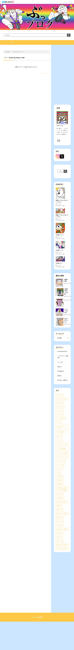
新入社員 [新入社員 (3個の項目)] (60, 494)
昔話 (58, 366)
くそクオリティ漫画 (62, 356)
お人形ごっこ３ (60, 235)
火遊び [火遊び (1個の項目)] (65, 513)
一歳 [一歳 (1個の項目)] (59, 472)
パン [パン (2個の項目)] (66, 456)
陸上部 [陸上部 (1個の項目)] (59, 548)
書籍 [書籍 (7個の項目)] (65, 502)
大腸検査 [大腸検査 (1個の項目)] (60, 484)
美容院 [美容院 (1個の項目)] (59, 529)
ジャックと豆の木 (66, 310)
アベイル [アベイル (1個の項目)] (60, 414)
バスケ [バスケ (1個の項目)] (59, 456)
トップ (5, 42)
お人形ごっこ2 (59, 250)
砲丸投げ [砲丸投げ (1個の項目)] (60, 517)
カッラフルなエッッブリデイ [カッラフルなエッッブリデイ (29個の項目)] (62, 431)
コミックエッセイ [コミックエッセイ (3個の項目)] (62, 444)
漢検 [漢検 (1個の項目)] (59, 513)
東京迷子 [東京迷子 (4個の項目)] (60, 509)
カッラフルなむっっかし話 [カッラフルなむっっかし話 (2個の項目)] (62, 426)
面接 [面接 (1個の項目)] (66, 548)
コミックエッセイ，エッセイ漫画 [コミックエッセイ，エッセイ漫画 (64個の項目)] (62, 448)
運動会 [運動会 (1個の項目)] (59, 544)
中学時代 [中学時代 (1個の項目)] (60, 476)
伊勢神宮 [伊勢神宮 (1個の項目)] (60, 480)
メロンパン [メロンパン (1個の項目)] (60, 464)
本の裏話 (59, 371)
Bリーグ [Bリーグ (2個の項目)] (59, 395)
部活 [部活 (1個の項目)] (66, 544)
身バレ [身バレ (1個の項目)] (59, 537)
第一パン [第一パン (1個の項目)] (60, 521)
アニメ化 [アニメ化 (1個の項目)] (60, 410)
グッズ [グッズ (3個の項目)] (59, 440)
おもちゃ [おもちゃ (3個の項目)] (60, 402)
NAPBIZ (40, 617)
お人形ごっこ (59, 263)
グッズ (59, 362)
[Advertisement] (61, 76)
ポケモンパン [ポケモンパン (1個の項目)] (61, 460)
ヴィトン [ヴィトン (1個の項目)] (60, 468)
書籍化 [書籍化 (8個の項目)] (59, 505)
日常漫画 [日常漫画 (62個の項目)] (60, 498)
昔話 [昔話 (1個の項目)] (59, 502)
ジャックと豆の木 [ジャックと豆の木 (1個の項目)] (62, 453)
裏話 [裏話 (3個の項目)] (66, 529)
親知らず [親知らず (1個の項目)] (60, 533)
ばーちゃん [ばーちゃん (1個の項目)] (60, 406)
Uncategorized (61, 351)
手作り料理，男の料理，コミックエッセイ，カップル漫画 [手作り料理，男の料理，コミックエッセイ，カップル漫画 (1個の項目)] (62, 489)
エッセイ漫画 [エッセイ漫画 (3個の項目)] (61, 418)
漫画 (12, 42)
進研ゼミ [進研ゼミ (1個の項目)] (60, 541)
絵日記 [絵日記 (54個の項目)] (59, 525)
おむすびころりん (66, 320)
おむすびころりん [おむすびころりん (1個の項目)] (62, 399)
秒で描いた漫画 (60, 205)
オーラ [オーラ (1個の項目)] (59, 422)
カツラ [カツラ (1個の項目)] (59, 436)
